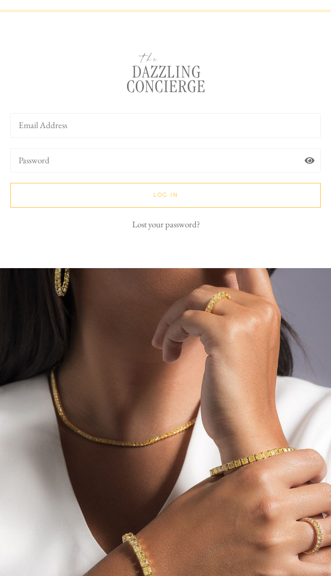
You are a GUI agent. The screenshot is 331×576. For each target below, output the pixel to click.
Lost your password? (166, 224)
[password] (165, 160)
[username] (165, 125)
